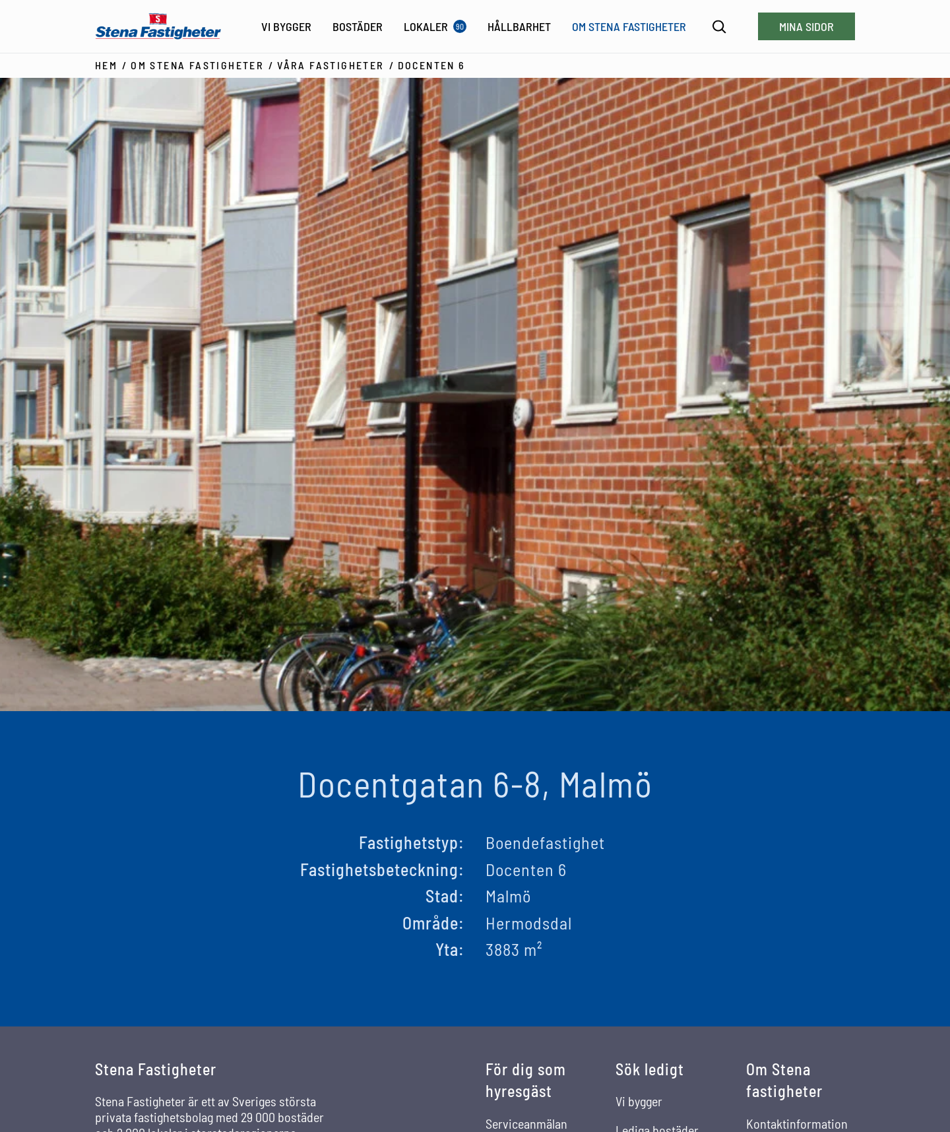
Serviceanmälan (526, 1123)
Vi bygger (639, 1101)
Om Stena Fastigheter (197, 65)
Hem (106, 65)
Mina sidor (806, 26)
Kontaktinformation (797, 1123)
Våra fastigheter (330, 65)
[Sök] (719, 27)
